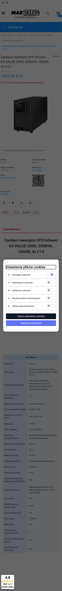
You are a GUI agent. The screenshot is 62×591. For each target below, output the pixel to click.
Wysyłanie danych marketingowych (26, 298)
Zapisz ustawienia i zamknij (30, 316)
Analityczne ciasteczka (21, 290)
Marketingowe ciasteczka (22, 283)
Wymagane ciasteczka (21, 275)
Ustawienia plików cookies (25, 267)
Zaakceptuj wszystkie (31, 323)
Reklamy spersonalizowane (23, 306)
